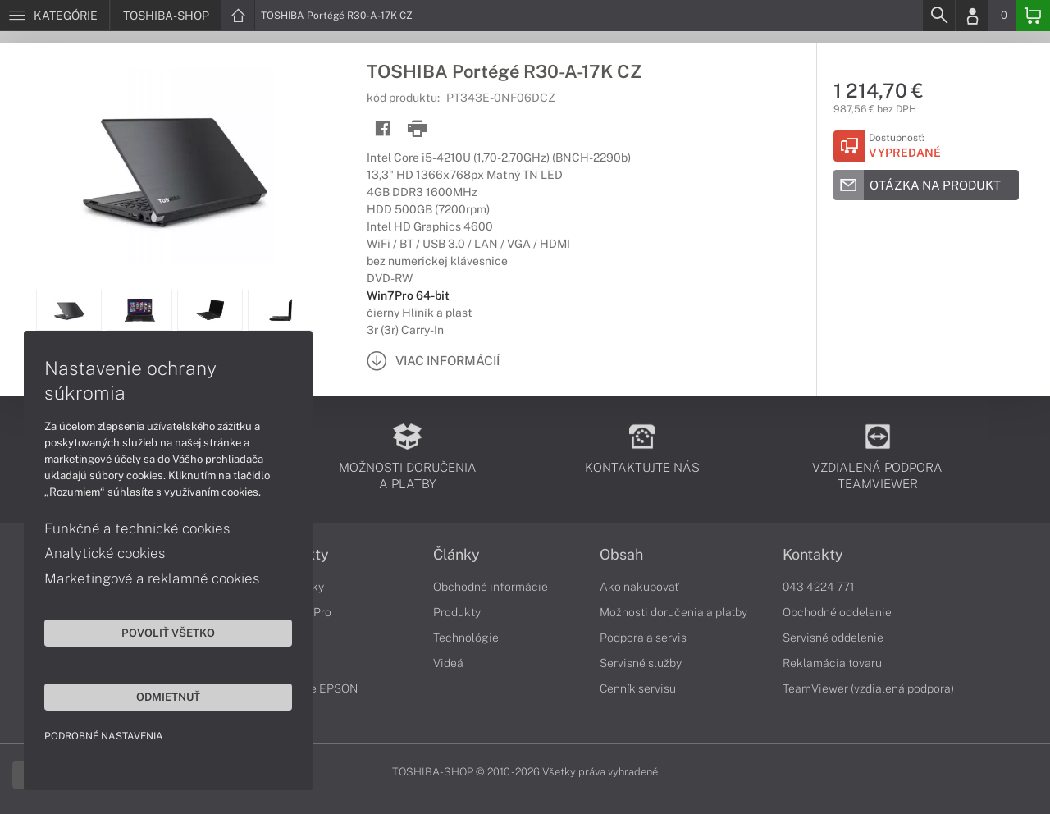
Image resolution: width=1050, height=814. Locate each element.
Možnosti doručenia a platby (673, 612)
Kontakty (813, 554)
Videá (448, 663)
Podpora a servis (643, 637)
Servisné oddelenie (833, 637)
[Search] (938, 15)
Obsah (621, 554)
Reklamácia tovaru (832, 663)
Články (456, 554)
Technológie (466, 637)
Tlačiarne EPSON (312, 688)
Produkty (298, 554)
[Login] (972, 15)
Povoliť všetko (156, 631)
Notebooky (295, 586)
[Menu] (54, 15)
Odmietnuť (156, 695)
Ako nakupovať (639, 586)
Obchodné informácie (490, 586)
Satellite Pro (299, 612)
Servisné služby (641, 663)
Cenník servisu (638, 688)
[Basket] (1033, 15)
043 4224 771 (819, 586)
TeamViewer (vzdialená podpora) (868, 688)
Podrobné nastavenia (104, 735)
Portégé (288, 637)
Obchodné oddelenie (837, 612)
